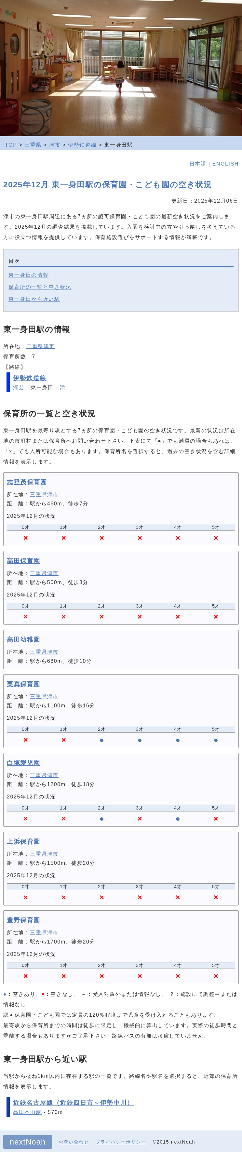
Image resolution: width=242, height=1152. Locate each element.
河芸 (18, 387)
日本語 (198, 164)
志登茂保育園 (27, 482)
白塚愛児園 (23, 762)
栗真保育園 (23, 684)
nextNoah (28, 1141)
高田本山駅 (27, 1112)
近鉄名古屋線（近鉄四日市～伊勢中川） (73, 1102)
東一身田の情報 (28, 275)
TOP (11, 145)
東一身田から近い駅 (34, 299)
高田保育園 (23, 560)
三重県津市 (40, 346)
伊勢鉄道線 (82, 145)
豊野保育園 (23, 920)
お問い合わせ (74, 1142)
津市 (54, 145)
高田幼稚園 (23, 639)
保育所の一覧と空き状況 (40, 287)
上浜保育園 (23, 841)
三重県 (33, 145)
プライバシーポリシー (121, 1142)
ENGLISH (225, 164)
